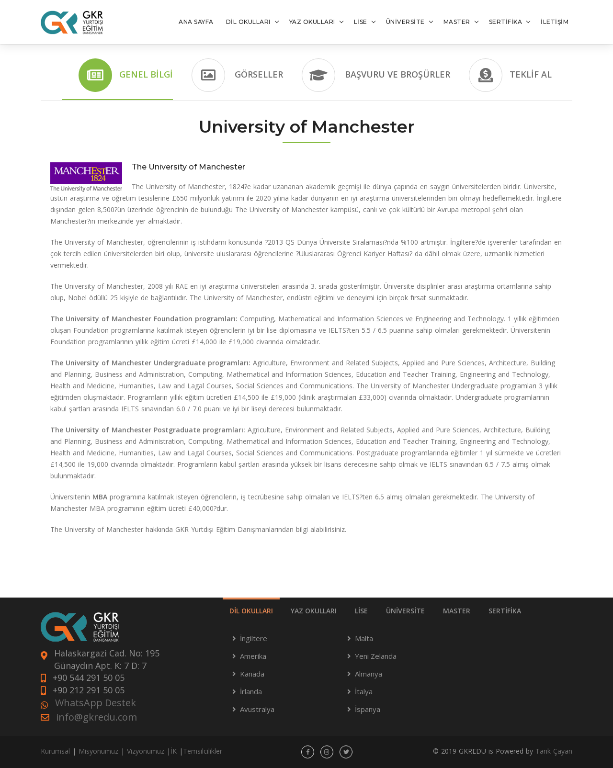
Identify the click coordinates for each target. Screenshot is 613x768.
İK (173, 751)
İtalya (364, 691)
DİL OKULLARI (248, 21)
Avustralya (257, 709)
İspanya (367, 709)
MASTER (456, 21)
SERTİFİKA (505, 21)
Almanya (368, 673)
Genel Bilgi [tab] (126, 75)
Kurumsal (55, 751)
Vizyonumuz (145, 751)
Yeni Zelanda (376, 656)
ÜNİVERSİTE (405, 21)
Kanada (252, 673)
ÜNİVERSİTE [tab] (405, 610)
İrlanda (251, 691)
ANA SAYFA (196, 21)
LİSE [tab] (361, 610)
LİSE (360, 21)
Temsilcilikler (202, 751)
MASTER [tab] (456, 610)
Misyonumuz (98, 751)
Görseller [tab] (237, 75)
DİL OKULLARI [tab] (251, 610)
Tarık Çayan (553, 751)
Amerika (253, 656)
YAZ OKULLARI (312, 21)
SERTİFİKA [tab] (504, 610)
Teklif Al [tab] (510, 75)
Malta (364, 638)
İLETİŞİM (554, 21)
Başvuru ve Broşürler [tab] (376, 75)
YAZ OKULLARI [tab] (314, 610)
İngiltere (253, 638)
